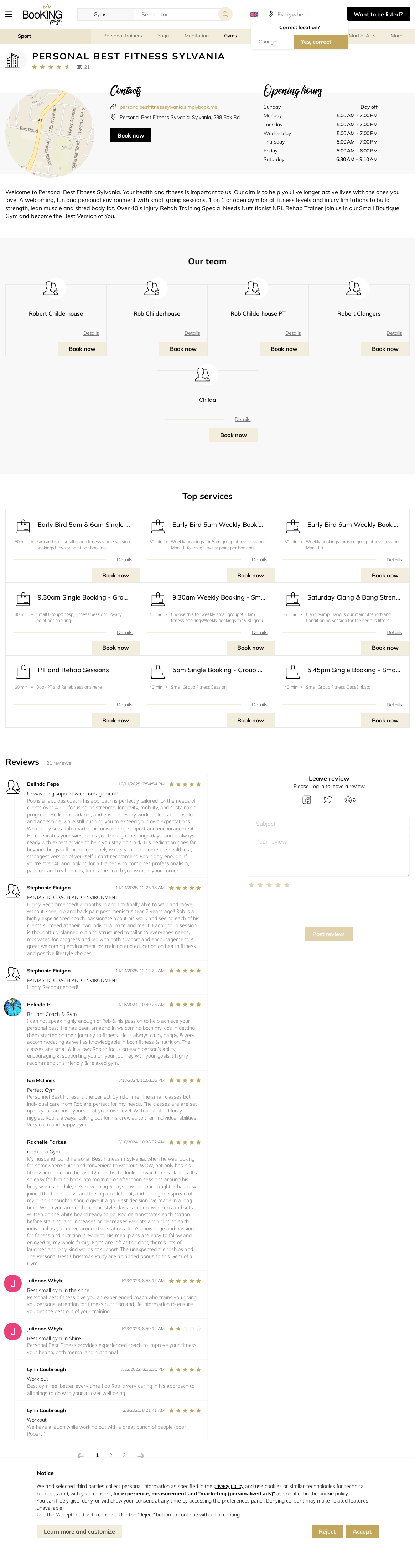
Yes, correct (316, 41)
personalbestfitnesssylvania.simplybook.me (168, 107)
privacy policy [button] (229, 1486)
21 (87, 67)
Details (91, 333)
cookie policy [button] (333, 1493)
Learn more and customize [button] (79, 1531)
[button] (11, 14)
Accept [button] (362, 1531)
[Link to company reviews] (50, 67)
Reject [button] (327, 1531)
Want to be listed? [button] (378, 14)
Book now (131, 135)
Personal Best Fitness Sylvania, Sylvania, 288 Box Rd (180, 117)
